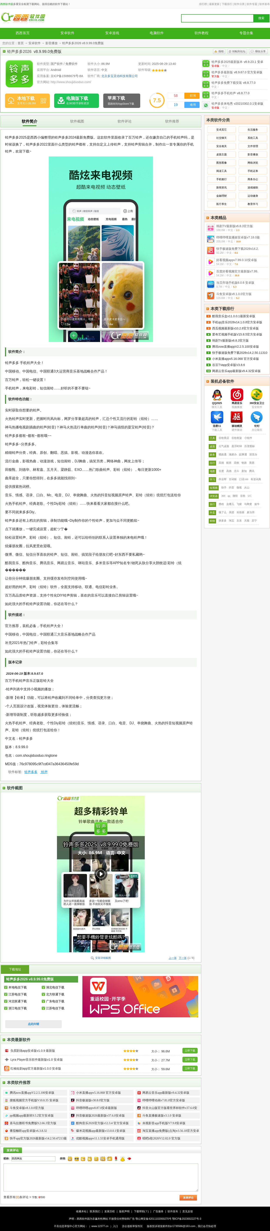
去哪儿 (230, 504)
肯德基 (240, 512)
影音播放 (51, 43)
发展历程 (109, 1211)
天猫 (246, 520)
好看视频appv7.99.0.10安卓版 (236, 260)
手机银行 (221, 179)
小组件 (248, 437)
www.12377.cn (100, 1226)
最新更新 (214, 4)
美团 (251, 462)
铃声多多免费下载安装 (234, 82)
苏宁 (254, 520)
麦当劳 (251, 512)
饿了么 (223, 512)
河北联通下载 (17, 1001)
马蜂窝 (248, 504)
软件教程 (201, 33)
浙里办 (253, 454)
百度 (221, 471)
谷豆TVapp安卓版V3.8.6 (228, 365)
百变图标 (249, 446)
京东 (239, 520)
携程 (221, 504)
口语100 (243, 479)
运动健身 (253, 195)
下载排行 (227, 4)
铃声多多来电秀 (237, 103)
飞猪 (239, 504)
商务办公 (253, 179)
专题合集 (246, 33)
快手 (224, 487)
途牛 (257, 504)
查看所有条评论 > (17, 1197)
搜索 (261, 18)
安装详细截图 (103, 957)
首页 (21, 43)
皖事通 (243, 454)
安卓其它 (221, 129)
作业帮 (223, 479)
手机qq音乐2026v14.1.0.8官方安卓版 (237, 322)
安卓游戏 (112, 33)
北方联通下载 (55, 994)
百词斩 (233, 479)
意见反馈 (187, 1211)
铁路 (244, 462)
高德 (221, 462)
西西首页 (23, 33)
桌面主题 (221, 154)
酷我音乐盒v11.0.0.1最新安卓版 (233, 316)
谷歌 (242, 495)
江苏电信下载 (17, 994)
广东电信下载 (55, 1001)
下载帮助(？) (141, 1211)
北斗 (236, 471)
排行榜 (203, 4)
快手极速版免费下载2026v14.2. (237, 248)
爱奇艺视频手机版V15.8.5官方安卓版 (237, 334)
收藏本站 (81, 1211)
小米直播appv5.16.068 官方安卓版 (235, 359)
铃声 (43, 772)
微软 (235, 495)
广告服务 (158, 1211)
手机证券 (253, 171)
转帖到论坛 (238, 51)
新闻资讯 (221, 187)
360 (223, 495)
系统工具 (253, 137)
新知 (244, 471)
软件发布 (264, 4)
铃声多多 (30, 772)
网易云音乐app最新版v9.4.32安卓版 (236, 371)
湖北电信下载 (55, 987)
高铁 (236, 462)
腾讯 (251, 471)
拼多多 (223, 520)
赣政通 (223, 454)
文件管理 (253, 146)
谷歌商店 (224, 437)
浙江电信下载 (17, 1008)
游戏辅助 (253, 187)
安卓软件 (67, 33)
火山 (246, 487)
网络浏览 (253, 162)
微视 (239, 487)
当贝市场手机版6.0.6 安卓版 (235, 282)
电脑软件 (157, 33)
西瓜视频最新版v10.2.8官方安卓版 (235, 328)
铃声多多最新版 (237, 72)
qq (229, 495)
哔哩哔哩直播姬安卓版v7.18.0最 (238, 237)
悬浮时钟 (237, 446)
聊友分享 (260, 51)
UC (250, 495)
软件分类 (239, 4)
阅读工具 (221, 171)
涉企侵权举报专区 (132, 1226)
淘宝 (231, 520)
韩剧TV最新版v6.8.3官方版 (234, 226)
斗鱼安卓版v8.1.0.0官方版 (234, 294)
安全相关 (221, 146)
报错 (221, 51)
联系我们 (95, 1211)
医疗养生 (221, 204)
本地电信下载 (17, 987)
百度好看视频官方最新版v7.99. (237, 271)
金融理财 (221, 195)
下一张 (183, 957)
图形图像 (221, 162)
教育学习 (253, 204)
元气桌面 (224, 446)
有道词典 (256, 479)
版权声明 (124, 1211)
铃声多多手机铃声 (231, 93)
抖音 (231, 487)
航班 (229, 462)
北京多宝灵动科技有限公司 (119, 76)
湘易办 (233, 454)
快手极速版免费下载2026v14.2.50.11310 (239, 352)
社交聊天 (221, 137)
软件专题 (252, 4)
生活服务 (253, 129)
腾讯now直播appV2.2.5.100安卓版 (235, 346)
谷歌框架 (237, 437)
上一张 (173, 957)
